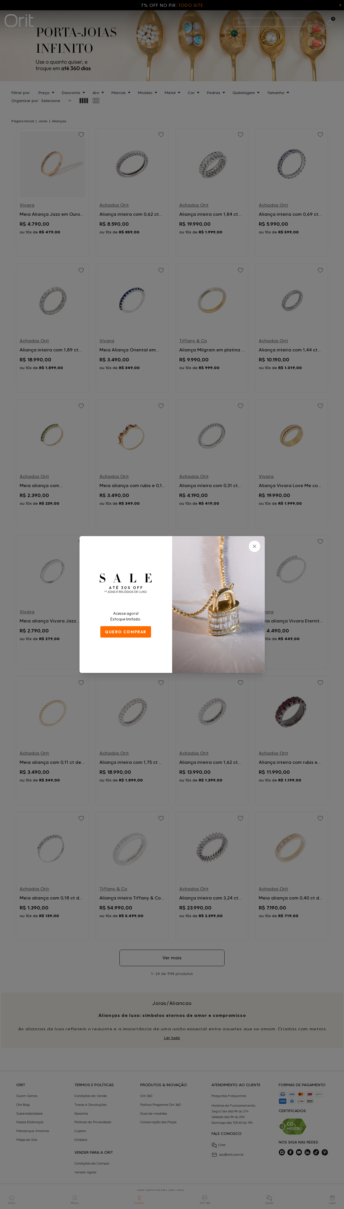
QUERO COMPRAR (125, 631)
